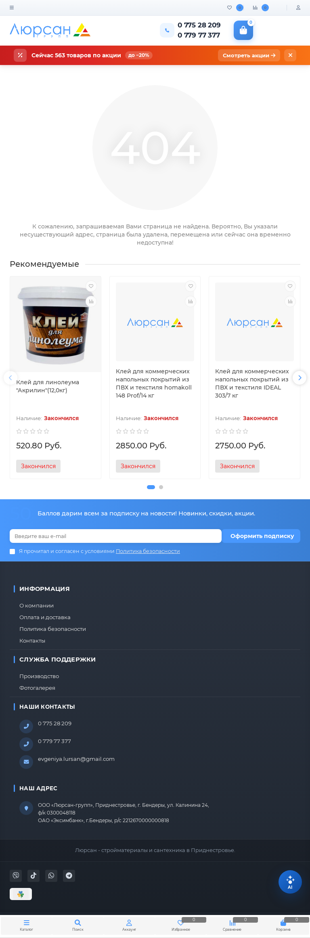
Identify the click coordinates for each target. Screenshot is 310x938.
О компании (36, 605)
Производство (39, 676)
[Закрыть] (290, 55)
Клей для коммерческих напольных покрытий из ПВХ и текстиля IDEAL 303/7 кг (252, 383)
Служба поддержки (57, 659)
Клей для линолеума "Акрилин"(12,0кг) (47, 386)
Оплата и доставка (45, 617)
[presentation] (10, 378)
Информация (44, 589)
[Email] (116, 536)
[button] (151, 487)
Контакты (32, 640)
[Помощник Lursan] (290, 882)
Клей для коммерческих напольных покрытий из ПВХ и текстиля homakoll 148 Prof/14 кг (154, 383)
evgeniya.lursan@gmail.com (76, 759)
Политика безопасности (52, 629)
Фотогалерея (37, 688)
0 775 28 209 (54, 723)
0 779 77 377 (54, 741)
